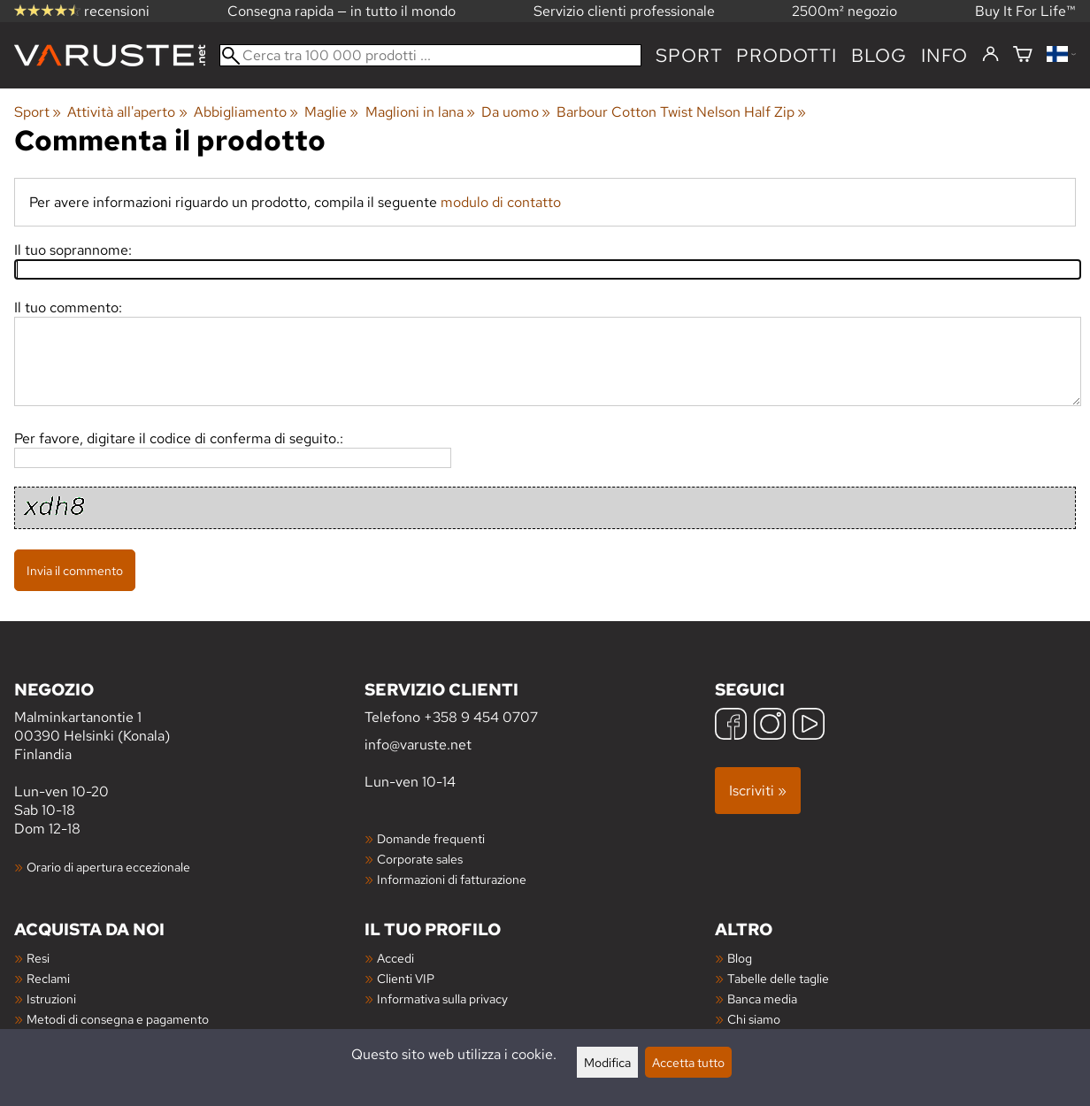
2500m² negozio (844, 11)
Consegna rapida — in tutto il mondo (341, 11)
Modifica (607, 1062)
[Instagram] (770, 726)
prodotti (786, 55)
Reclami (48, 978)
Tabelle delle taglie (778, 978)
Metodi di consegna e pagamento (118, 1018)
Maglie (331, 112)
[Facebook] (731, 726)
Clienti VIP (405, 978)
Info (944, 55)
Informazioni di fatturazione (451, 879)
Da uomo (515, 112)
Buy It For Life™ (1025, 11)
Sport (689, 55)
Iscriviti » (758, 790)
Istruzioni (51, 998)
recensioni (82, 11)
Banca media (762, 998)
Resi (38, 957)
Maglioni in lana (420, 112)
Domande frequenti (431, 838)
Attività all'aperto (127, 112)
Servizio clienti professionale (624, 11)
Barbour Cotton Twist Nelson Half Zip (681, 112)
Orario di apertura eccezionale (108, 866)
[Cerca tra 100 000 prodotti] (430, 55)
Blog (739, 957)
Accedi (395, 957)
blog (879, 55)
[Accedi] (990, 54)
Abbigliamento (246, 112)
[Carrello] (1022, 55)
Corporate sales (420, 858)
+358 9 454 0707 (481, 717)
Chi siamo (753, 1018)
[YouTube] (809, 726)
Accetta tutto (688, 1062)
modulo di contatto (501, 202)
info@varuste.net (418, 744)
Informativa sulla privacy (442, 998)
